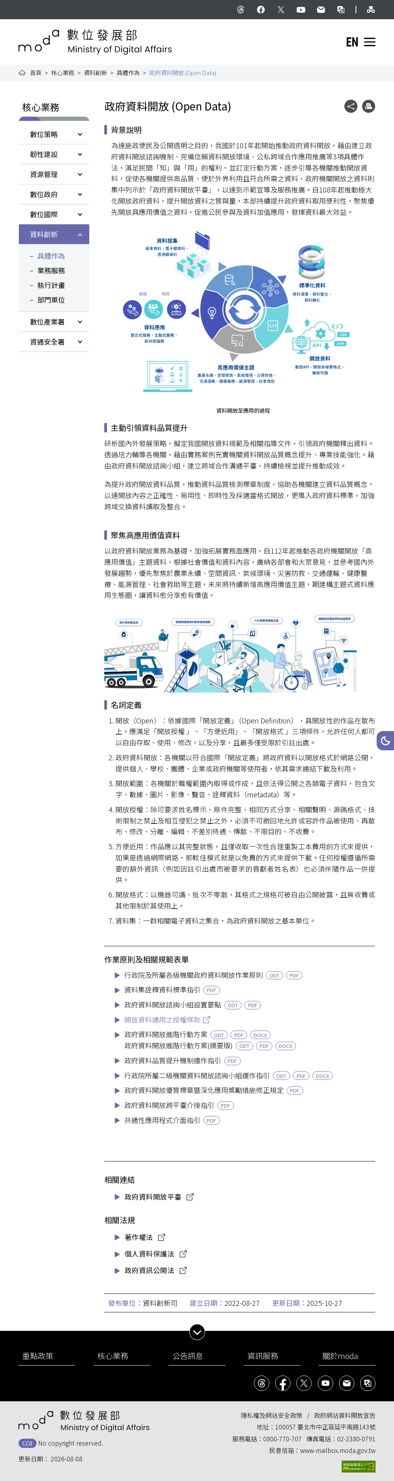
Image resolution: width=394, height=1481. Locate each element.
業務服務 (51, 270)
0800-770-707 (282, 1438)
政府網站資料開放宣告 (345, 1415)
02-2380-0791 (356, 1438)
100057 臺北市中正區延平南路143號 (325, 1426)
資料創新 (95, 73)
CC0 (27, 1443)
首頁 (36, 73)
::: (24, 4)
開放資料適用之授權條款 (162, 1019)
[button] (385, 740)
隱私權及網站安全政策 (271, 1415)
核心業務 (62, 73)
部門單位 (51, 300)
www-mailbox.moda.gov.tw (338, 1450)
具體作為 (128, 73)
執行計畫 (51, 285)
